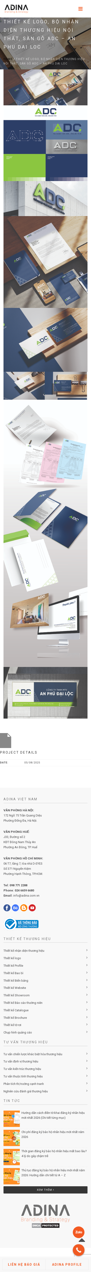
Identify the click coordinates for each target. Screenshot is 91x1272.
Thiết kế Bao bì (13, 973)
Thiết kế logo (12, 958)
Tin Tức (12, 1101)
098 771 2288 (18, 885)
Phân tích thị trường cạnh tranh (24, 1084)
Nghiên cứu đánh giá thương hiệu (26, 1091)
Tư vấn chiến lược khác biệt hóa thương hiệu (33, 1054)
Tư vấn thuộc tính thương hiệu (23, 1076)
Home (8, 59)
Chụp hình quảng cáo (18, 1032)
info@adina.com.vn (26, 895)
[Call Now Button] (78, 1250)
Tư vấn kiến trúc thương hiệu (22, 1069)
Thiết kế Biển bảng (16, 980)
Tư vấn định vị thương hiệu (21, 1061)
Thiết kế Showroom (17, 995)
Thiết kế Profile (13, 965)
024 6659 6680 (24, 890)
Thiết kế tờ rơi (12, 1025)
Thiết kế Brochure (15, 1017)
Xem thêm (45, 1189)
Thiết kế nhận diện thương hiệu (24, 950)
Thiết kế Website (15, 988)
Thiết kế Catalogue (16, 1010)
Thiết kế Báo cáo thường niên (23, 1003)
